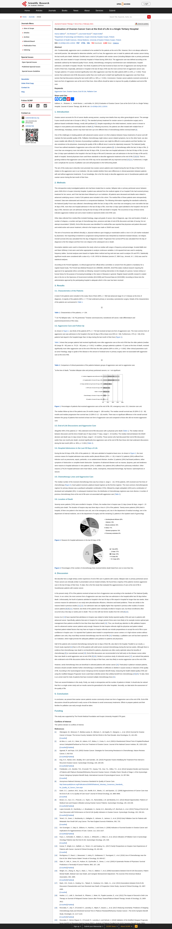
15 (85, 653)
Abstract (58, 47)
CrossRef (63, 738)
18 (117, 665)
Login (146, 4)
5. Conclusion (61, 694)
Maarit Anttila (97, 34)
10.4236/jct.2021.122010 (66, 43)
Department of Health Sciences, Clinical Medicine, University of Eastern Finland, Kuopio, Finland (88, 40)
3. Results (59, 285)
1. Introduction (62, 112)
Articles (39, 10)
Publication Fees (30, 45)
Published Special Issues (31, 67)
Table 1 (80, 302)
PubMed (70, 747)
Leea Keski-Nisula (84, 34)
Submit (112, 10)
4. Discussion (61, 573)
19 (134, 674)
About (87, 10)
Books (64, 10)
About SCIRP (125, 926)
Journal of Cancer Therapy (64, 24)
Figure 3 (68, 485)
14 (110, 635)
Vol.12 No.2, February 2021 (83, 24)
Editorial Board (29, 41)
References (59, 729)
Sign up (76, 926)
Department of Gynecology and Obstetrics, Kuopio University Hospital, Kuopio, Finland (84, 37)
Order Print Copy (27, 83)
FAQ (23, 92)
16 (95, 656)
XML (88, 43)
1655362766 (29, 126)
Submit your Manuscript (92, 926)
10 (128, 160)
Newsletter (25, 79)
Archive (26, 37)
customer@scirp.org (32, 118)
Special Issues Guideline (31, 71)
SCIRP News (111, 926)
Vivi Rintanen (71, 34)
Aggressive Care (60, 91)
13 (64, 617)
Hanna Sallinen (60, 34)
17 (131, 656)
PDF (78, 43)
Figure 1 (66, 331)
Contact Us (25, 87)
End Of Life (82, 91)
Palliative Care (92, 91)
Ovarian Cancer (72, 91)
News (75, 10)
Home (27, 10)
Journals (52, 10)
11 (131, 160)
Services (99, 10)
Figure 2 (133, 453)
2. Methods (60, 182)
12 (82, 606)
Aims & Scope (29, 28)
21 (114, 677)
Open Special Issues (29, 62)
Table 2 (57, 342)
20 (137, 674)
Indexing (27, 50)
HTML (83, 43)
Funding (59, 711)
